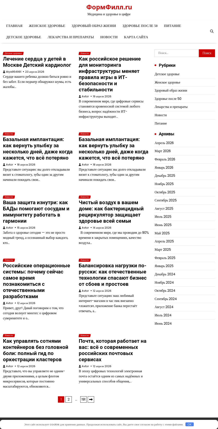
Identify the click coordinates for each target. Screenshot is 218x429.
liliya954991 (13, 72)
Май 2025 (162, 233)
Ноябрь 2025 (164, 183)
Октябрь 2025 (165, 192)
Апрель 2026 (164, 142)
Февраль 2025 (165, 257)
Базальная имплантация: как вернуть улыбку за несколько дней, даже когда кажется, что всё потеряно (38, 148)
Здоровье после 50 (140, 26)
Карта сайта (136, 37)
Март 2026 (163, 151)
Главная (14, 26)
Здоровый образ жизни (94, 26)
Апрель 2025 (164, 241)
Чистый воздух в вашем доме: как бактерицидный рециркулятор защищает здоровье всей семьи (111, 212)
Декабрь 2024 (165, 274)
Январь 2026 (164, 167)
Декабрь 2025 (165, 175)
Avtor (85, 96)
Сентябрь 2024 (166, 298)
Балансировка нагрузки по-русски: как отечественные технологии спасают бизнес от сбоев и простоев (113, 275)
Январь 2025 (164, 265)
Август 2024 (164, 306)
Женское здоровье (47, 26)
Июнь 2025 (163, 224)
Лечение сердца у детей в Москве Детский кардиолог (37, 62)
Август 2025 (164, 208)
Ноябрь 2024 (164, 282)
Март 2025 (163, 249)
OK (190, 424)
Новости (109, 37)
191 (84, 399)
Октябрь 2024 (165, 290)
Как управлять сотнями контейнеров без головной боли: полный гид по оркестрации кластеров (35, 350)
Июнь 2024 (163, 323)
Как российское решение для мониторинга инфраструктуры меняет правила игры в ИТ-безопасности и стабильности (110, 74)
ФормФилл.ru (109, 7)
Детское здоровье (23, 37)
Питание (172, 26)
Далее (91, 399)
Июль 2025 (163, 216)
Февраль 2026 (165, 159)
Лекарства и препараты (71, 37)
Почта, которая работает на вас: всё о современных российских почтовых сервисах (112, 350)
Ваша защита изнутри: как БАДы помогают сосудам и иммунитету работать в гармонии (36, 212)
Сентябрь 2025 (166, 200)
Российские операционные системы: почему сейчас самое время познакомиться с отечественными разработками (36, 281)
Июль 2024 (163, 315)
